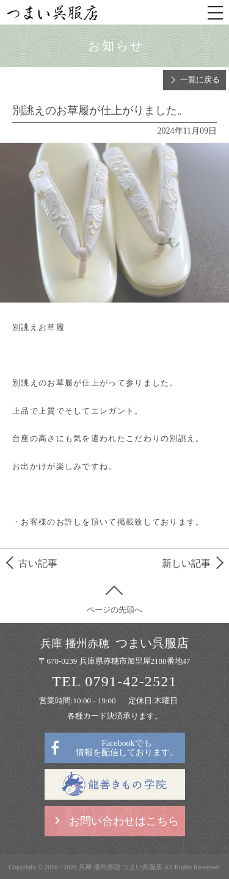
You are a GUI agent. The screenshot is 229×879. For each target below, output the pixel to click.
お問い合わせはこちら (124, 821)
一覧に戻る (200, 79)
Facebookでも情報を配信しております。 (127, 748)
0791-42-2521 (130, 681)
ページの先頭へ (114, 609)
